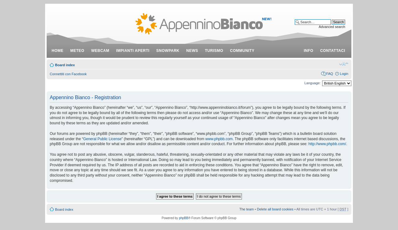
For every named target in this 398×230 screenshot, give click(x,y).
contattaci (332, 50)
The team (246, 209)
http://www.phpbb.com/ (327, 144)
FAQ (329, 74)
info (308, 50)
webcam (100, 50)
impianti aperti (133, 50)
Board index (65, 65)
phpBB (183, 218)
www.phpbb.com (219, 139)
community (242, 50)
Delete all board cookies (275, 209)
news (192, 50)
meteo (77, 50)
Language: (312, 83)
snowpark (167, 50)
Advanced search (332, 27)
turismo (214, 50)
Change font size (343, 64)
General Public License (102, 139)
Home (57, 50)
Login (344, 74)
